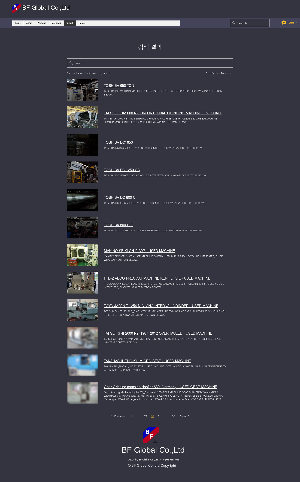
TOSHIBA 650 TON (119, 85)
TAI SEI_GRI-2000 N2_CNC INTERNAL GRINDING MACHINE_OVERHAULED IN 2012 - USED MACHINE (165, 113)
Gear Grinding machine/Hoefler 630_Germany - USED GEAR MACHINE (160, 387)
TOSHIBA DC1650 (118, 142)
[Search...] (249, 23)
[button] (117, 416)
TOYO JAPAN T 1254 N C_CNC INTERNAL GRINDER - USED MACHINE (161, 306)
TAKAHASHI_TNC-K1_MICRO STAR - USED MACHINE (147, 361)
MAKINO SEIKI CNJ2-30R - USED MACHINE (139, 251)
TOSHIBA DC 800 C (119, 197)
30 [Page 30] (173, 416)
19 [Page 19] (145, 416)
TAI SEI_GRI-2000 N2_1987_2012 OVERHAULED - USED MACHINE (158, 333)
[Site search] (153, 63)
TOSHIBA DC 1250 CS (122, 170)
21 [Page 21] (159, 416)
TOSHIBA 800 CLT (118, 225)
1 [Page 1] (131, 416)
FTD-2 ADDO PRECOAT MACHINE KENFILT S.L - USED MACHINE (157, 278)
